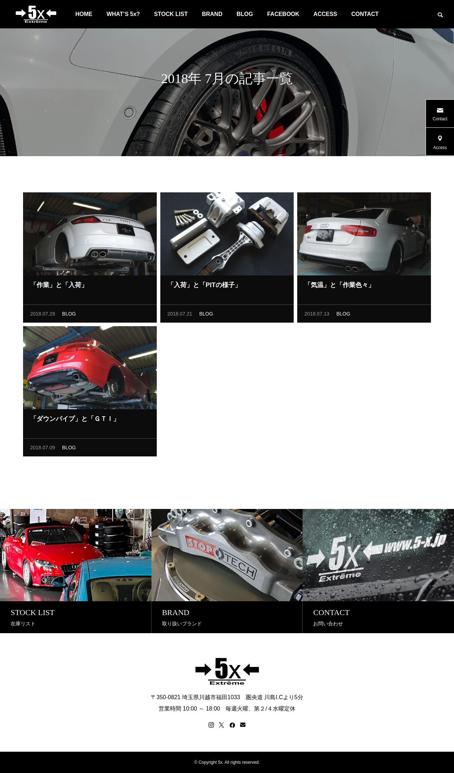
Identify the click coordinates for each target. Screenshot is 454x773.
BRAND (212, 14)
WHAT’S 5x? (123, 14)
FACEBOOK (283, 14)
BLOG (245, 14)
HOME (83, 14)
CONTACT (365, 14)
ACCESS (325, 14)
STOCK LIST (171, 14)
